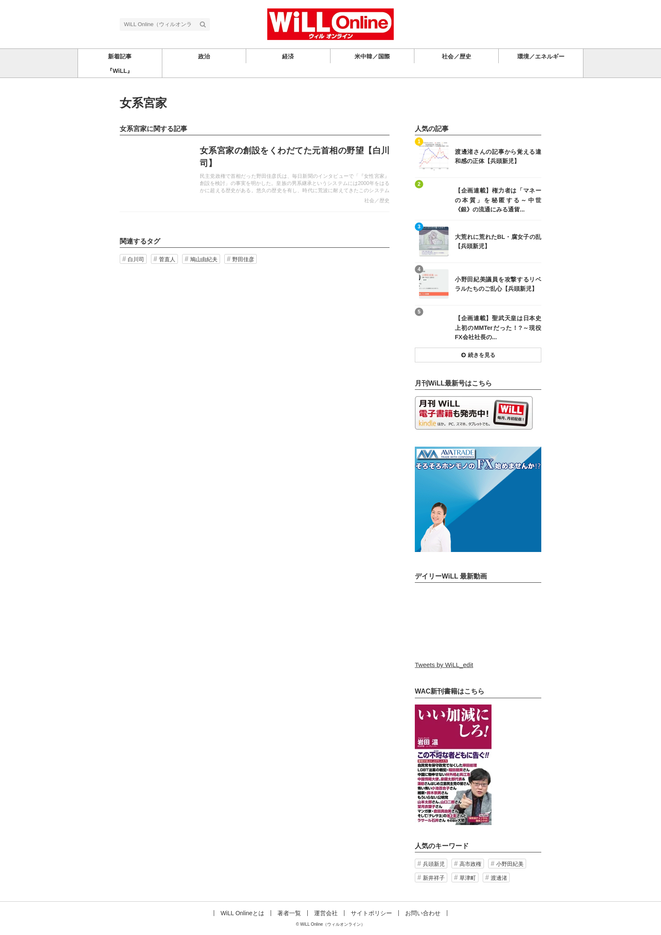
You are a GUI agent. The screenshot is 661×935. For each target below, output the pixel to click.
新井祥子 (434, 878)
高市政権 (470, 864)
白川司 (136, 259)
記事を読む (255, 174)
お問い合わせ (423, 913)
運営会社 (326, 913)
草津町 (467, 878)
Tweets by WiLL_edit (444, 664)
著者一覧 (289, 913)
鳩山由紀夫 (204, 259)
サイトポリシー (371, 913)
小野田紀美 (510, 864)
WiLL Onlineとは (242, 913)
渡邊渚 (499, 878)
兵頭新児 (434, 864)
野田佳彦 (243, 259)
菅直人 (167, 259)
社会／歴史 (377, 201)
